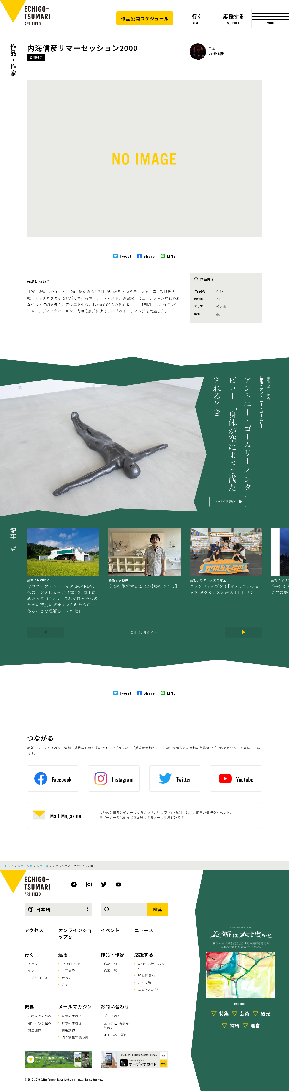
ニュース (143, 930)
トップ (9, 866)
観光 (265, 1013)
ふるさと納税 (148, 989)
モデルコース (38, 977)
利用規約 (68, 1030)
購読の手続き (72, 1016)
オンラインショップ (75, 933)
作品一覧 (42, 866)
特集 (224, 1013)
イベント (110, 930)
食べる (67, 977)
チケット (34, 963)
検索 (158, 909)
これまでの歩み (40, 1016)
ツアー (33, 970)
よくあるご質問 (116, 1035)
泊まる (67, 985)
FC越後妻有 (146, 975)
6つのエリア (71, 963)
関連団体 (34, 1030)
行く (29, 954)
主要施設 (68, 970)
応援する (144, 954)
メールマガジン (75, 1006)
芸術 (245, 1013)
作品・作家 (13, 59)
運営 (255, 1025)
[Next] (243, 632)
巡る (63, 954)
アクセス (34, 930)
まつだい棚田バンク (151, 966)
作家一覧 (110, 970)
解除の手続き (72, 1023)
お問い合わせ (115, 1006)
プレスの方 (112, 1016)
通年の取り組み (40, 1023)
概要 (29, 1006)
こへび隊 (144, 982)
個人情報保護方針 (75, 1037)
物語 (234, 1025)
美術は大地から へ (144, 632)
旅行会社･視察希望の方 (116, 1025)
